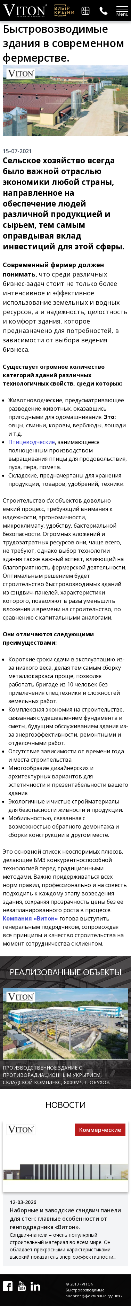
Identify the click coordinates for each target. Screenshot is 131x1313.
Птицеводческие (31, 442)
